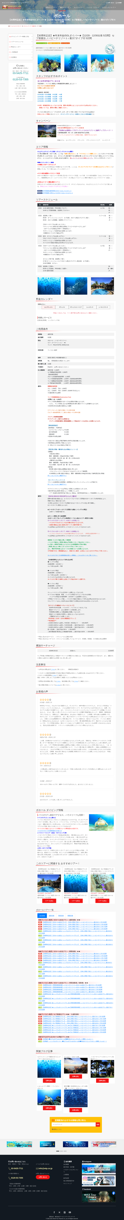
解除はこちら (57, 1127)
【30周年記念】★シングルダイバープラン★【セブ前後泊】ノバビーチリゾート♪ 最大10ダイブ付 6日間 (74, 1030)
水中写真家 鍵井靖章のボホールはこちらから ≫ (54, 191)
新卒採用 (66, 1175)
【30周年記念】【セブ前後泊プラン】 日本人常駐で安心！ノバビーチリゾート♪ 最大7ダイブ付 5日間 (73, 1014)
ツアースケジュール (16, 42)
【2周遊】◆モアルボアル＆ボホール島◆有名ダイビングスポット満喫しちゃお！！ (67, 1037)
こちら (53, 669)
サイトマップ (67, 1181)
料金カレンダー (15, 47)
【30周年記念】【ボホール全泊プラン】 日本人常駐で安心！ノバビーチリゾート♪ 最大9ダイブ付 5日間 (74, 922)
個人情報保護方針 (68, 1178)
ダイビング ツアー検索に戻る (19, 36)
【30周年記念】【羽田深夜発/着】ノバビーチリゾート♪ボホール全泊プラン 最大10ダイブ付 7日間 (72, 986)
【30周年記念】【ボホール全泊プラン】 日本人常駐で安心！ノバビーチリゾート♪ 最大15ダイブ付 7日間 (74, 926)
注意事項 (13, 57)
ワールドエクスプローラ (15, 26)
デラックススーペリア (76, 307)
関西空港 (70, 915)
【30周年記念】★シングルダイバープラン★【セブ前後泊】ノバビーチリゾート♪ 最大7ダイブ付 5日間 (73, 1023)
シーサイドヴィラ (103, 307)
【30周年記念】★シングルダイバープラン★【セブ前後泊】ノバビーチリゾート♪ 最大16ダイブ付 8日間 (74, 1028)
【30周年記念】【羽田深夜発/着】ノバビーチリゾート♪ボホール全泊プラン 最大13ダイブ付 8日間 (72, 988)
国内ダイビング (51, 7)
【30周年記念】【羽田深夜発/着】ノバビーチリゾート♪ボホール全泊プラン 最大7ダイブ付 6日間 (72, 984)
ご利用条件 (13, 52)
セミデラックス (48, 307)
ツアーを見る (49, 901)
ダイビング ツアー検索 (29, 26)
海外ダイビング (65, 7)
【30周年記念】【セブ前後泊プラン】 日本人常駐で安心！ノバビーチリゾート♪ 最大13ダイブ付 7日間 (74, 1017)
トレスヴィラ (89, 307)
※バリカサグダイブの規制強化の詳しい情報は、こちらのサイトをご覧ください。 (73, 555)
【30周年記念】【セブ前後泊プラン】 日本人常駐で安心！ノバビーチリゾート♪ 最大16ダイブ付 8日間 (74, 1019)
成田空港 (51, 915)
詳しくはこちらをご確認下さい (57, 475)
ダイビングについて (109, 7)
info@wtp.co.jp (46, 1166)
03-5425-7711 (20, 73)
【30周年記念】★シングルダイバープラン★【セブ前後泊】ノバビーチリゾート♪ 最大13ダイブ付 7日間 (74, 1025)
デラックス (62, 307)
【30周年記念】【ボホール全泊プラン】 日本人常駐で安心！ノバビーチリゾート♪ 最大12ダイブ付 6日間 (74, 924)
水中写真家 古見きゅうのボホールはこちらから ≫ (55, 193)
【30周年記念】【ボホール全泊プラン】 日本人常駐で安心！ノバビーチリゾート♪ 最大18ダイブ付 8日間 (74, 928)
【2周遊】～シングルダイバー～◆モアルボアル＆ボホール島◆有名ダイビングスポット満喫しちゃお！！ (74, 1039)
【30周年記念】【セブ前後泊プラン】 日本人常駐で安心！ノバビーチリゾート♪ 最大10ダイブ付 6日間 (74, 1021)
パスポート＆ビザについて (70, 1168)
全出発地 (42, 915)
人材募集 (66, 1172)
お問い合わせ (43, 1175)
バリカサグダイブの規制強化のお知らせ (49, 830)
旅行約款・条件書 (68, 1164)
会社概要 (66, 1162)
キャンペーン (79, 7)
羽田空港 (61, 915)
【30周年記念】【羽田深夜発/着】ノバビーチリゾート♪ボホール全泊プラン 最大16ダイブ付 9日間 (72, 990)
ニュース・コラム (93, 7)
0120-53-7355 (20, 79)
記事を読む (49, 1078)
